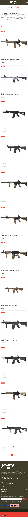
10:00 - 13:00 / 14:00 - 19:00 (11, 478)
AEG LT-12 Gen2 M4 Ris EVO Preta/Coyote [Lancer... (10, 59)
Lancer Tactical (4, 93)
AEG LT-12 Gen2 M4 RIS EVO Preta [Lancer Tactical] (10, 446)
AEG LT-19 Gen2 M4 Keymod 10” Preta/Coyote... (9, 235)
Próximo (15, 455)
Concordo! (3, 515)
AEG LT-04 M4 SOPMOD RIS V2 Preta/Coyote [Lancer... (10, 200)
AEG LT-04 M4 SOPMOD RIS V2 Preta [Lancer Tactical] (10, 164)
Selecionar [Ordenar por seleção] (8, 28)
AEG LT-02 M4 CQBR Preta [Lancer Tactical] (9, 340)
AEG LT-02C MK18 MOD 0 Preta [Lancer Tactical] (9, 375)
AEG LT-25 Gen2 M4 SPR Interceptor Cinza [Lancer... (10, 94)
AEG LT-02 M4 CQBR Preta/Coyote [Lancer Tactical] (10, 270)
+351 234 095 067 (8, 483)
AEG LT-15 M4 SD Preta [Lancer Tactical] (8, 129)
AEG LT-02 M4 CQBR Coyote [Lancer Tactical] (9, 305)
